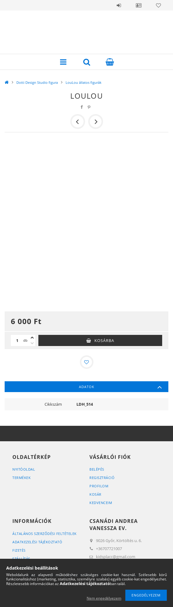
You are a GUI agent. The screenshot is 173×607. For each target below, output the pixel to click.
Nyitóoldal (23, 469)
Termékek (21, 477)
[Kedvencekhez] (86, 362)
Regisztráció (102, 477)
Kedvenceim (100, 502)
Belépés (119, 5)
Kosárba (104, 340)
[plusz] (32, 337)
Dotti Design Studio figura (37, 82)
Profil (138, 5)
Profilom (98, 486)
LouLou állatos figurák (84, 82)
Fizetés (19, 550)
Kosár (95, 494)
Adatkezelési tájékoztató (37, 542)
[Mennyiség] (17, 340)
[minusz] (32, 343)
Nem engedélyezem (104, 598)
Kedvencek (158, 5)
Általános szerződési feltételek (44, 533)
